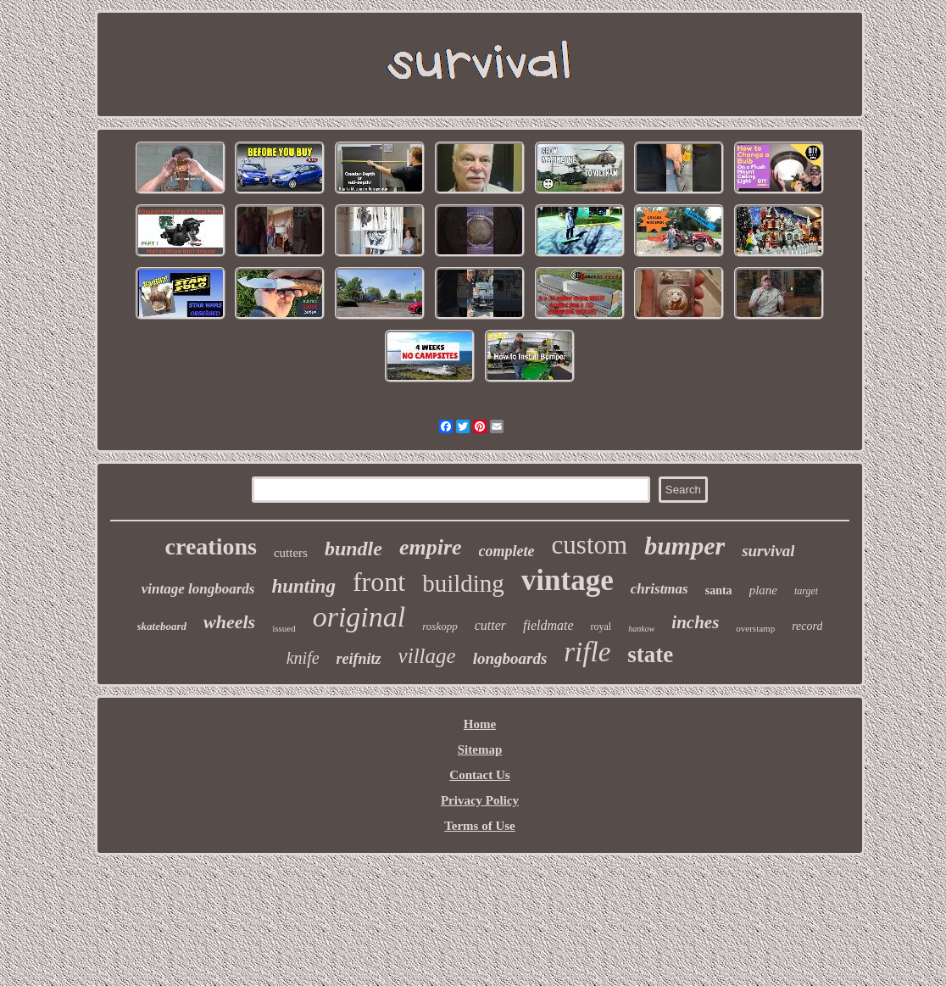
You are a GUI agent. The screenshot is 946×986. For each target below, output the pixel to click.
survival (768, 551)
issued (284, 628)
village (427, 655)
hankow (641, 628)
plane (763, 590)
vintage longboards (198, 589)
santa (718, 590)
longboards (510, 658)
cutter (490, 625)
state (650, 654)
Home (480, 724)
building (463, 583)
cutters (291, 553)
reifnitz (359, 658)
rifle (587, 652)
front (379, 581)
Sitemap (480, 749)
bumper (684, 546)
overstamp (755, 628)
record (807, 626)
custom (590, 545)
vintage (567, 580)
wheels (229, 621)
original (359, 616)
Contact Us (479, 775)
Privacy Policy (480, 800)
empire (430, 547)
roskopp (439, 626)
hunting (303, 586)
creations (211, 546)
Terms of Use (479, 826)
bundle (353, 549)
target (806, 591)
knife (303, 658)
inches (695, 622)
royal (601, 626)
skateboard (162, 626)
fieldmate (548, 625)
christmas (659, 589)
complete (507, 551)
